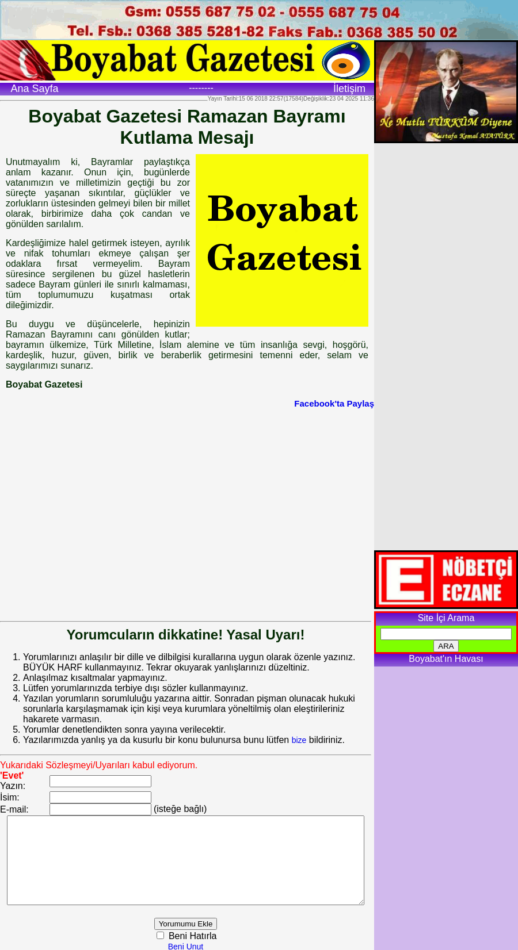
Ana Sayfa (34, 88)
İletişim (349, 88)
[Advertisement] (108, 506)
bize (299, 729)
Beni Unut (200, 944)
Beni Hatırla (206, 934)
